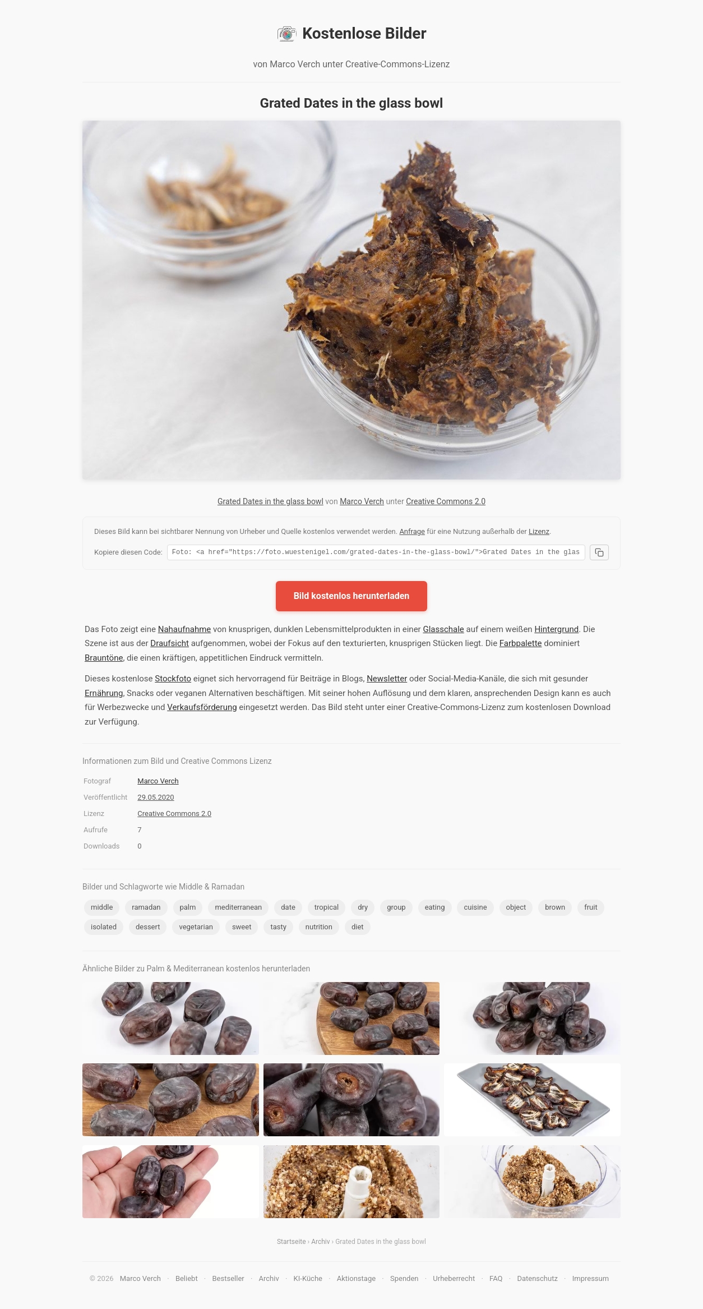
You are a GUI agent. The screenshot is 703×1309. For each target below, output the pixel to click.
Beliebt (186, 1280)
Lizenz (539, 531)
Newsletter (387, 680)
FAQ (495, 1280)
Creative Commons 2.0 (445, 501)
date (288, 909)
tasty (278, 928)
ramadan (146, 909)
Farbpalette (520, 645)
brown (555, 909)
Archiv (320, 1243)
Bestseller (228, 1280)
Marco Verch (362, 501)
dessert (148, 928)
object (516, 909)
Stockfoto (173, 680)
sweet (242, 928)
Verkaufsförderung (202, 709)
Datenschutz (537, 1280)
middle (102, 909)
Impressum (590, 1280)
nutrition (319, 928)
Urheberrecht (454, 1280)
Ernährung (104, 695)
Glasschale (443, 631)
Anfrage (412, 531)
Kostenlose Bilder (351, 34)
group (396, 909)
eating (435, 909)
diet (357, 928)
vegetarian (195, 928)
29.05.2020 (155, 799)
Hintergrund (556, 631)
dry (363, 909)
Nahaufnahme (184, 631)
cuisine (475, 909)
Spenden (404, 1280)
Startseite (291, 1243)
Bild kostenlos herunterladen (352, 597)
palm (188, 909)
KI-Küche (308, 1280)
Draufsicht (169, 645)
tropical (326, 909)
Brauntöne (104, 659)
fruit (591, 909)
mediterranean (238, 909)
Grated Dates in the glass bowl (270, 501)
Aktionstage (356, 1280)
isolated (104, 928)
